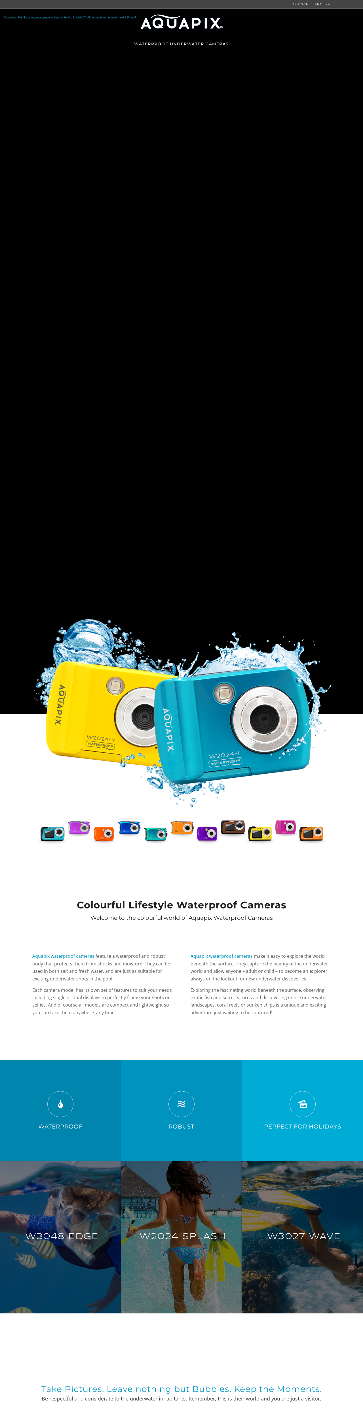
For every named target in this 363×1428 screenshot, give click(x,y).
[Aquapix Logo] (181, 23)
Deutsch (300, 4)
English (323, 4)
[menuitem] (300, 4)
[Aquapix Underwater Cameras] (181, 733)
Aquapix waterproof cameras (63, 956)
